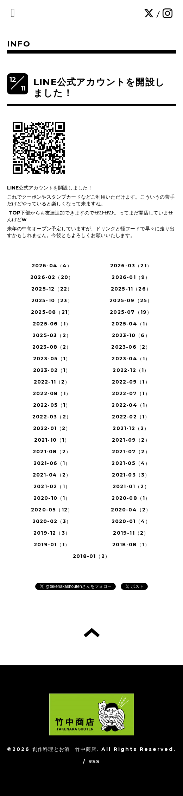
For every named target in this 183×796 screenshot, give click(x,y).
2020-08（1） (131, 498)
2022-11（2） (52, 382)
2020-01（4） (131, 521)
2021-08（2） (52, 451)
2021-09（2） (131, 440)
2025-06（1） (52, 324)
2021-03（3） (131, 475)
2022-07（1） (131, 393)
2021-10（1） (52, 440)
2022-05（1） (52, 405)
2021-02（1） (51, 486)
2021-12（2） (131, 428)
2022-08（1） (52, 393)
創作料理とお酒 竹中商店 (64, 749)
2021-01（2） (131, 486)
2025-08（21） (52, 312)
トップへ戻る (92, 632)
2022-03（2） (51, 416)
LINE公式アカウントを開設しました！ (99, 87)
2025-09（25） (130, 300)
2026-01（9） (131, 277)
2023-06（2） (131, 347)
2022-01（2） (52, 428)
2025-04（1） (131, 324)
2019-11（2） (131, 533)
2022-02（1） (131, 416)
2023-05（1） (52, 358)
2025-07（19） (131, 312)
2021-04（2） (52, 475)
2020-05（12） (52, 509)
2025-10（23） (52, 300)
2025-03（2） (51, 335)
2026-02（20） (52, 277)
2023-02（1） (52, 370)
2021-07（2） (131, 451)
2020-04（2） (131, 509)
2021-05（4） (131, 463)
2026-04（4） (52, 265)
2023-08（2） (52, 347)
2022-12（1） (131, 370)
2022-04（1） (131, 405)
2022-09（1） (131, 382)
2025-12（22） (51, 289)
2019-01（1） (52, 544)
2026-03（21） (131, 265)
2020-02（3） (52, 521)
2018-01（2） (91, 556)
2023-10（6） (131, 335)
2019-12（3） (51, 533)
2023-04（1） (131, 358)
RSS (94, 761)
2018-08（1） (131, 544)
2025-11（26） (131, 289)
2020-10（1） (52, 498)
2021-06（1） (52, 463)
